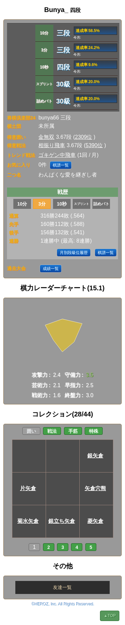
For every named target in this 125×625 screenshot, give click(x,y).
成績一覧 (51, 268)
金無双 (46, 137)
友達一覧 (62, 587)
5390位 (94, 145)
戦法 (52, 431)
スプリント (81, 204)
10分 (22, 204)
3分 (42, 204)
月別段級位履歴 (74, 252)
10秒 (62, 204)
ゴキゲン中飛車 (57, 155)
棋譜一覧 (61, 165)
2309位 (83, 137)
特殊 (93, 431)
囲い (31, 431)
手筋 (73, 431)
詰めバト (101, 204)
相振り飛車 (51, 145)
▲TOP (110, 615)
